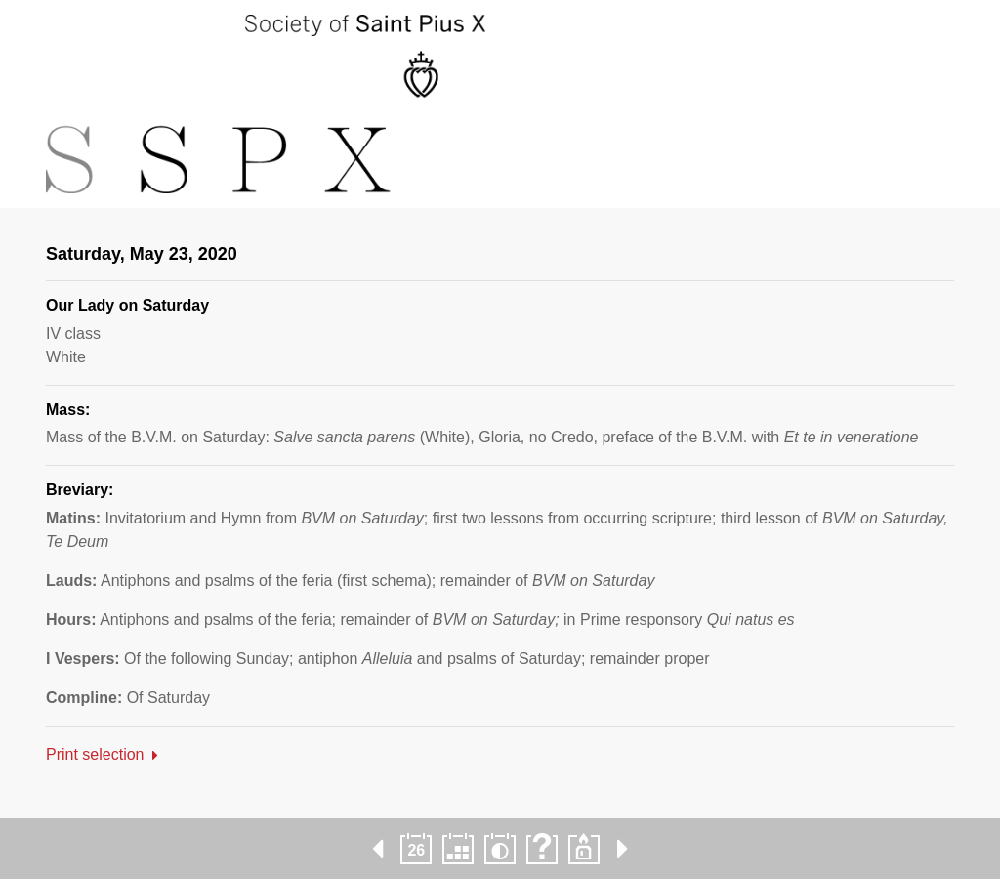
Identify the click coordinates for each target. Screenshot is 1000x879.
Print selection (95, 754)
